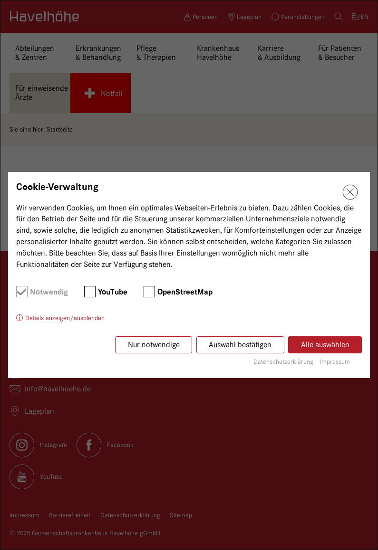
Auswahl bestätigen (240, 344)
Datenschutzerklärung (283, 361)
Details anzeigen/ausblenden (65, 318)
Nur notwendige (154, 344)
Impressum (335, 361)
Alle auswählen (325, 344)
